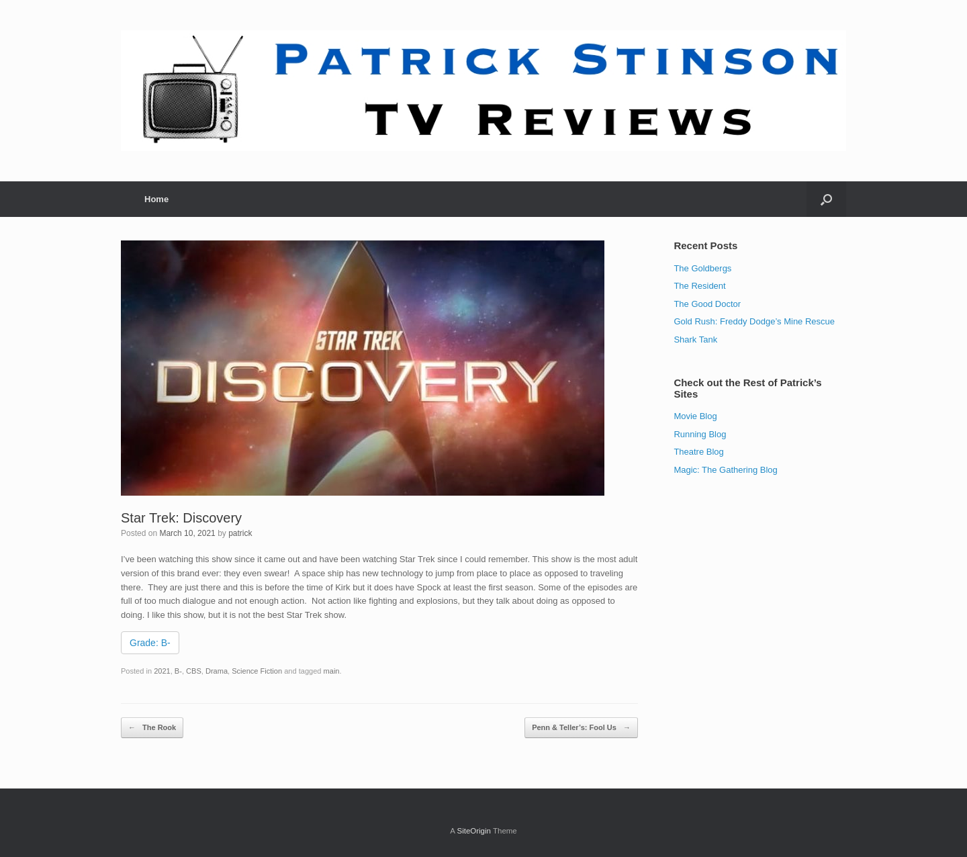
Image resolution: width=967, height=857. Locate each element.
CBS (193, 671)
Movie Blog (695, 416)
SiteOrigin (474, 831)
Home (156, 199)
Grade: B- (150, 642)
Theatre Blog (698, 452)
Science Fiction (257, 671)
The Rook (152, 727)
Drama (216, 671)
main (332, 671)
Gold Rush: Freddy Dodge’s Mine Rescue (754, 321)
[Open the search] (826, 199)
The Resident (699, 286)
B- (178, 671)
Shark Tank (695, 339)
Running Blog (700, 434)
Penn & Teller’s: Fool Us (581, 727)
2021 (162, 671)
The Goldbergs (702, 268)
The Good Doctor (707, 304)
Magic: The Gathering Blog (725, 470)
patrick (240, 533)
